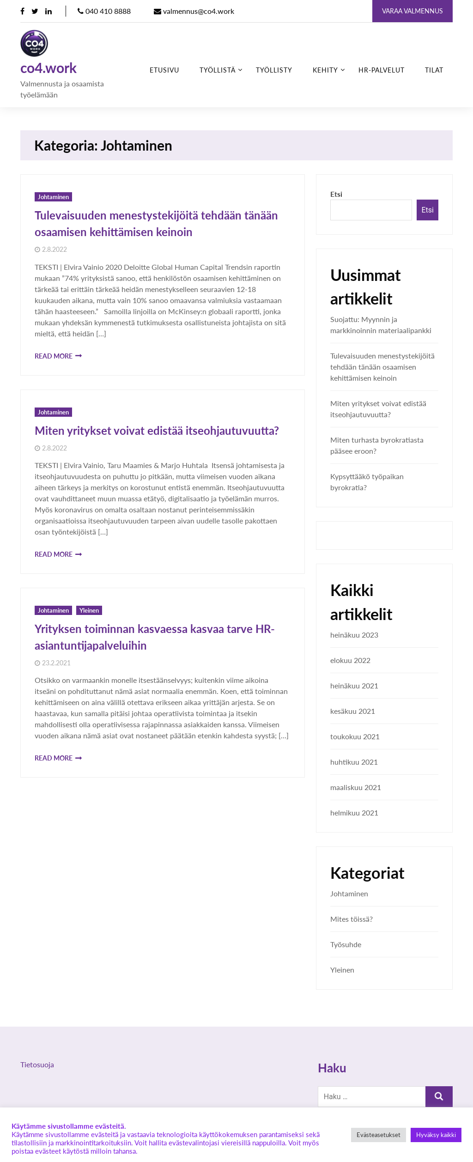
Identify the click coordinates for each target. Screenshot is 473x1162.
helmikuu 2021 (354, 812)
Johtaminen (53, 197)
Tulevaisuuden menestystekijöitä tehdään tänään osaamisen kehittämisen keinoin (382, 366)
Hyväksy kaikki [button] (436, 1134)
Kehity (325, 70)
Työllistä (218, 70)
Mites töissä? (351, 918)
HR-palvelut (381, 70)
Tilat (434, 70)
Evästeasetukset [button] (378, 1134)
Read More (54, 356)
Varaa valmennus (412, 11)
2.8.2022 (54, 249)
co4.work (48, 67)
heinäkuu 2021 (354, 685)
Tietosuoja (37, 1064)
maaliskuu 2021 (355, 787)
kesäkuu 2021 (352, 710)
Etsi (336, 193)
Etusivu (164, 70)
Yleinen (89, 610)
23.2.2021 (56, 663)
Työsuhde (345, 944)
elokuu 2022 (350, 660)
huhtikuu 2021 (354, 761)
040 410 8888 (104, 10)
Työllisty (274, 70)
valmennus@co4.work (194, 10)
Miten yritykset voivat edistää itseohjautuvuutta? (157, 430)
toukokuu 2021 (355, 736)
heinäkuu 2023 (354, 634)
